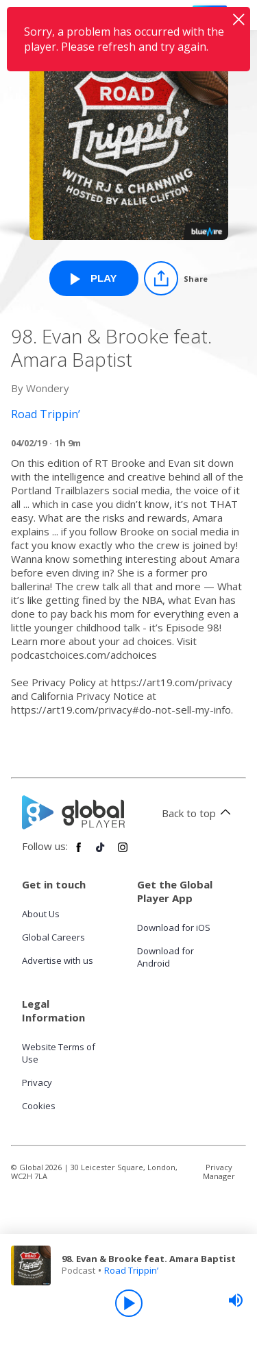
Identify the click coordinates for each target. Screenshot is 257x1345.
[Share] (176, 278)
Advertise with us (57, 960)
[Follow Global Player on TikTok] (100, 852)
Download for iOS (173, 927)
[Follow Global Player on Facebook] (78, 852)
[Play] (129, 1303)
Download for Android (165, 957)
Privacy (37, 1082)
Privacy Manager (219, 1171)
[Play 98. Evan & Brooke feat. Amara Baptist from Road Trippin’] (93, 278)
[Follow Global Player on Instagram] (122, 852)
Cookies (39, 1106)
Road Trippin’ (131, 1270)
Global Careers (53, 937)
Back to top (198, 813)
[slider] (236, 1300)
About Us (41, 914)
